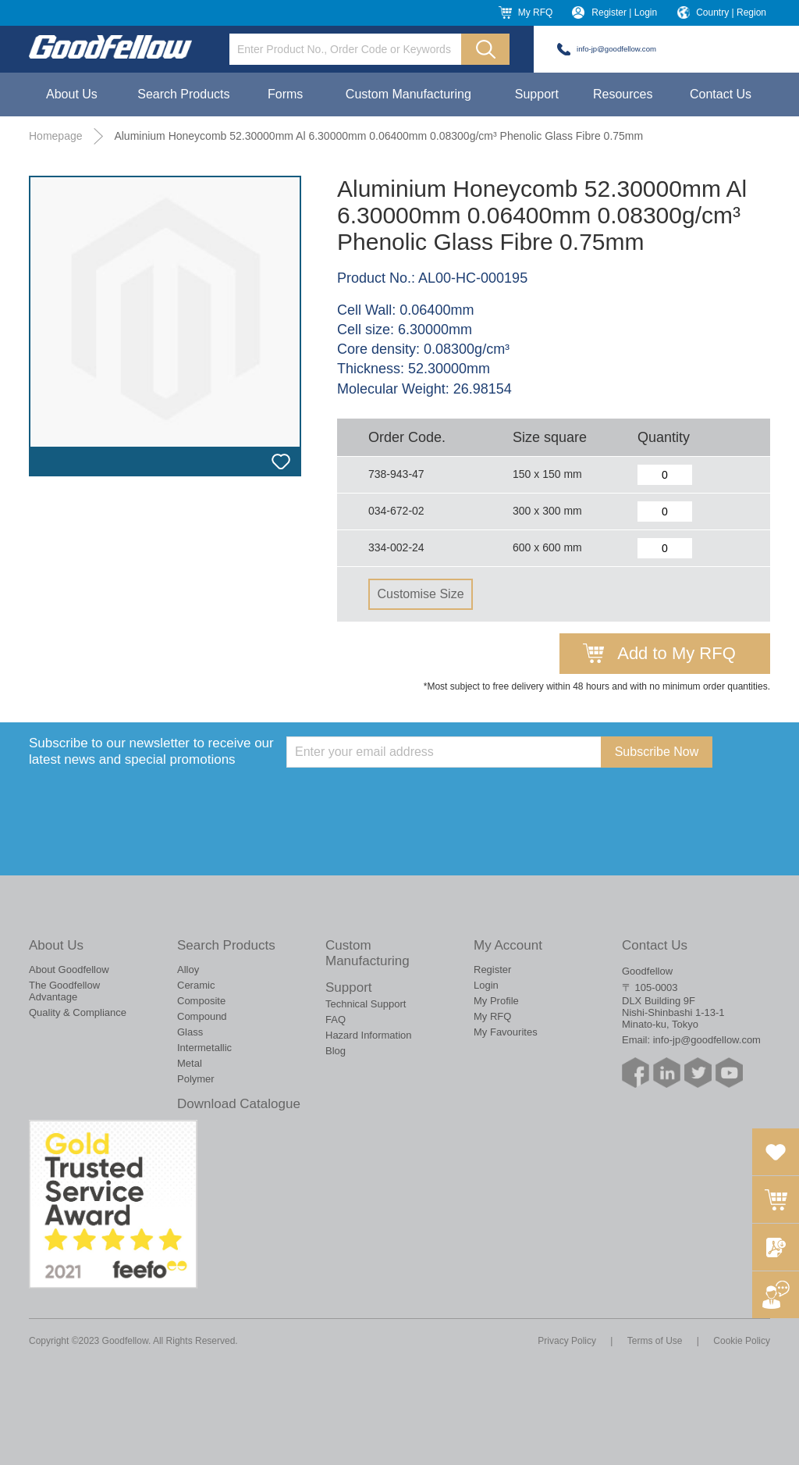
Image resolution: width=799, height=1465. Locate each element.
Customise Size (420, 594)
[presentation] (405, 798)
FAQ (335, 1019)
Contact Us (720, 94)
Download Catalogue (238, 1103)
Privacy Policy (567, 1340)
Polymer (196, 1079)
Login (486, 985)
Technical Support (365, 1004)
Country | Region (731, 12)
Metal (189, 1063)
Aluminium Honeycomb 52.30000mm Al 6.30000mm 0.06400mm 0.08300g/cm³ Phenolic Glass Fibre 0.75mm (378, 136)
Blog (335, 1051)
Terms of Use (655, 1340)
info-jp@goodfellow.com (616, 49)
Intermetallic (204, 1047)
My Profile (496, 1001)
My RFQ (535, 12)
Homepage (56, 136)
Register (492, 969)
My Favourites (506, 1032)
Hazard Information (368, 1035)
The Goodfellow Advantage (64, 991)
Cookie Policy (741, 1340)
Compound (202, 1016)
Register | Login (624, 12)
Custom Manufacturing (408, 94)
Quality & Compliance (77, 1012)
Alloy (188, 969)
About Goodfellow (69, 969)
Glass (190, 1032)
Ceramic (196, 985)
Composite (201, 1001)
